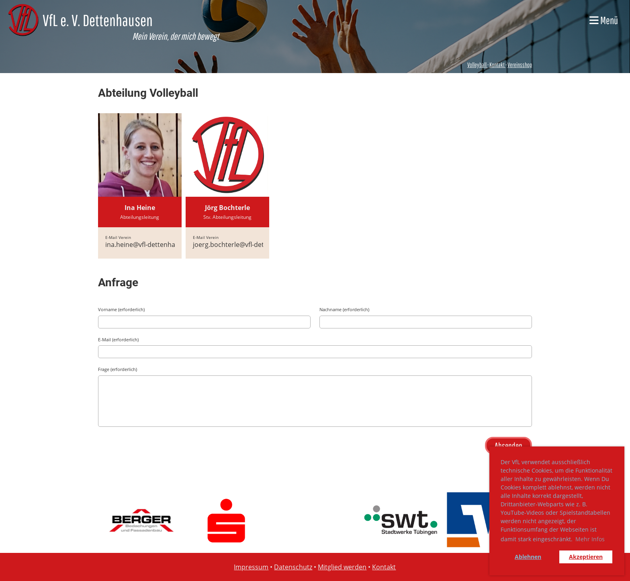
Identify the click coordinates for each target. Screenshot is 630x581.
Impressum (251, 567)
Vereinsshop (519, 64)
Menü (603, 20)
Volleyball (477, 64)
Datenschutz (293, 567)
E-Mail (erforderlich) (118, 339)
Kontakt (497, 64)
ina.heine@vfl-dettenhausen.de (152, 244)
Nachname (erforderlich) (344, 309)
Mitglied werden (342, 567)
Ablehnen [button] (528, 557)
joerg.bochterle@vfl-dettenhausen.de (249, 244)
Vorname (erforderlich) (121, 309)
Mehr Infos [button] (590, 539)
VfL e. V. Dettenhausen (98, 20)
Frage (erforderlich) (117, 369)
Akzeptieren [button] (586, 557)
